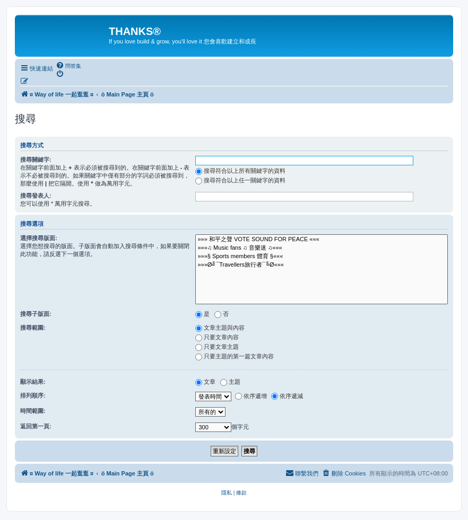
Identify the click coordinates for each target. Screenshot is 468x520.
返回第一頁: (35, 426)
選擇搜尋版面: (38, 238)
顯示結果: (33, 381)
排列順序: (33, 395)
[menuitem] (68, 65)
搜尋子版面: (35, 314)
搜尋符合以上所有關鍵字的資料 (240, 171)
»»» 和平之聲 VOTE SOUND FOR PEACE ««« (321, 239)
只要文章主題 (217, 346)
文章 (205, 381)
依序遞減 (287, 396)
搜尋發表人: (35, 195)
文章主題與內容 (220, 327)
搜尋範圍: (33, 327)
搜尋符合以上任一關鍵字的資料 (240, 180)
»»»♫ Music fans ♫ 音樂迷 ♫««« (321, 248)
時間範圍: (33, 411)
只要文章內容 (217, 337)
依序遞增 (251, 396)
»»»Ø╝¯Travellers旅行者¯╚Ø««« (321, 265)
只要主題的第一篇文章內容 (234, 356)
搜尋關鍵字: (35, 159)
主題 (230, 381)
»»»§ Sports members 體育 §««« (321, 256)
